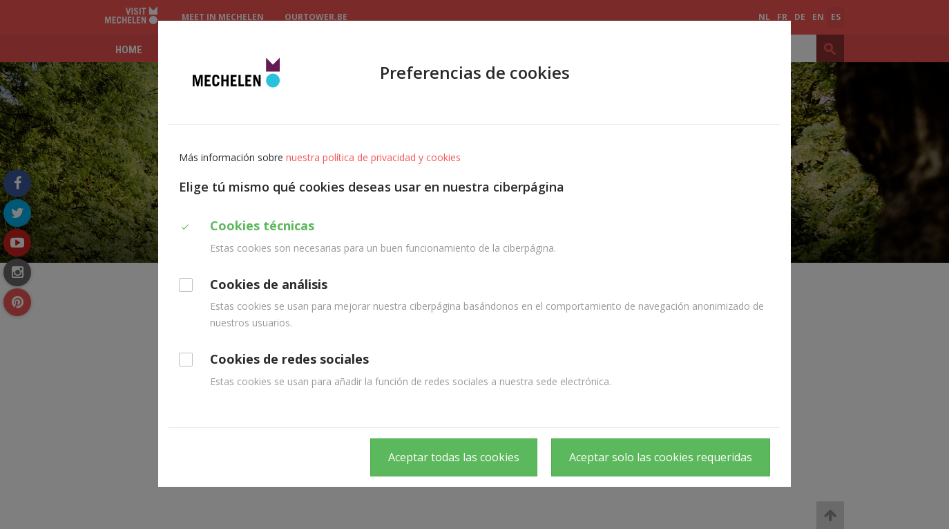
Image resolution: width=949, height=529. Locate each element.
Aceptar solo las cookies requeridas (660, 457)
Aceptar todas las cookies (453, 457)
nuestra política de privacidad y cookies (373, 157)
